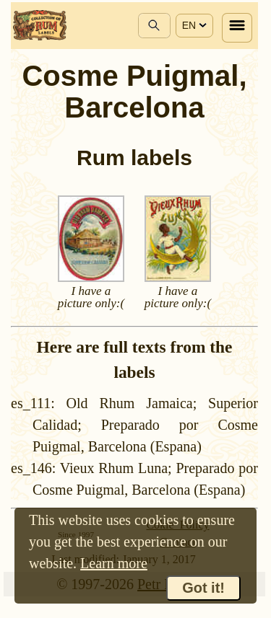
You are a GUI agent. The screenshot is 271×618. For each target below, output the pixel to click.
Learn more (113, 563)
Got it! (203, 588)
